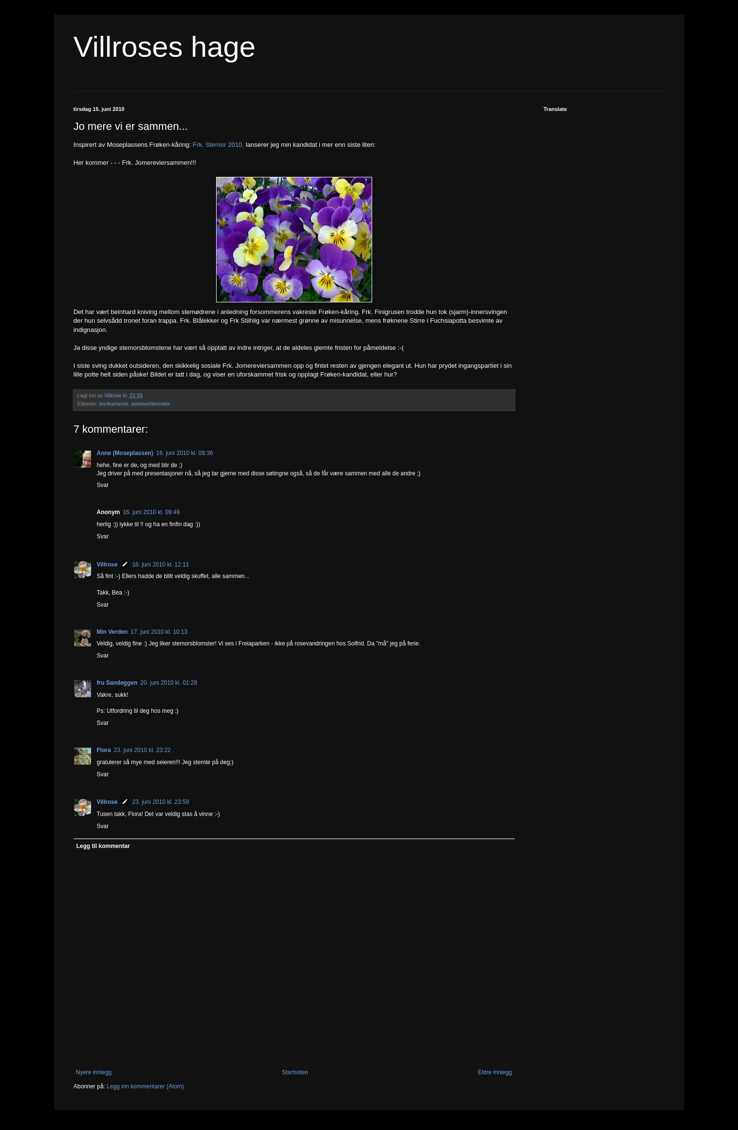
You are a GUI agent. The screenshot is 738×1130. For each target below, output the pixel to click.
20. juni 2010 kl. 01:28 (169, 682)
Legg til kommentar (103, 846)
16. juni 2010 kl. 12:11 (160, 564)
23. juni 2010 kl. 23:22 (142, 750)
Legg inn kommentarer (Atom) (145, 1086)
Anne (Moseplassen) (125, 453)
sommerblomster (150, 404)
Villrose (107, 564)
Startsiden (295, 1072)
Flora (104, 750)
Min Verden (112, 631)
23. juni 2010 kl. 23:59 (160, 802)
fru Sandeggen (117, 682)
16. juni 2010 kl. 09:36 (184, 453)
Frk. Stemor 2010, (218, 144)
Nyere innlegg (94, 1072)
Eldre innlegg (495, 1072)
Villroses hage (165, 47)
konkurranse (113, 404)
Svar (103, 485)
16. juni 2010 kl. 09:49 (151, 512)
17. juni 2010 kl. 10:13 (159, 631)
